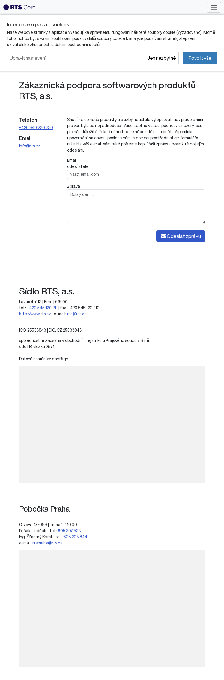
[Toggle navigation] (213, 7)
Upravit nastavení (28, 58)
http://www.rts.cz (35, 314)
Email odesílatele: (78, 163)
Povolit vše (200, 58)
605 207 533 (69, 531)
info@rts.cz (29, 146)
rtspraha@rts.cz (47, 543)
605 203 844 (75, 537)
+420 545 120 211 (42, 308)
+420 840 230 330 (36, 128)
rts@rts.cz (77, 314)
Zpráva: (74, 186)
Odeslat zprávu (181, 236)
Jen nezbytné (161, 58)
